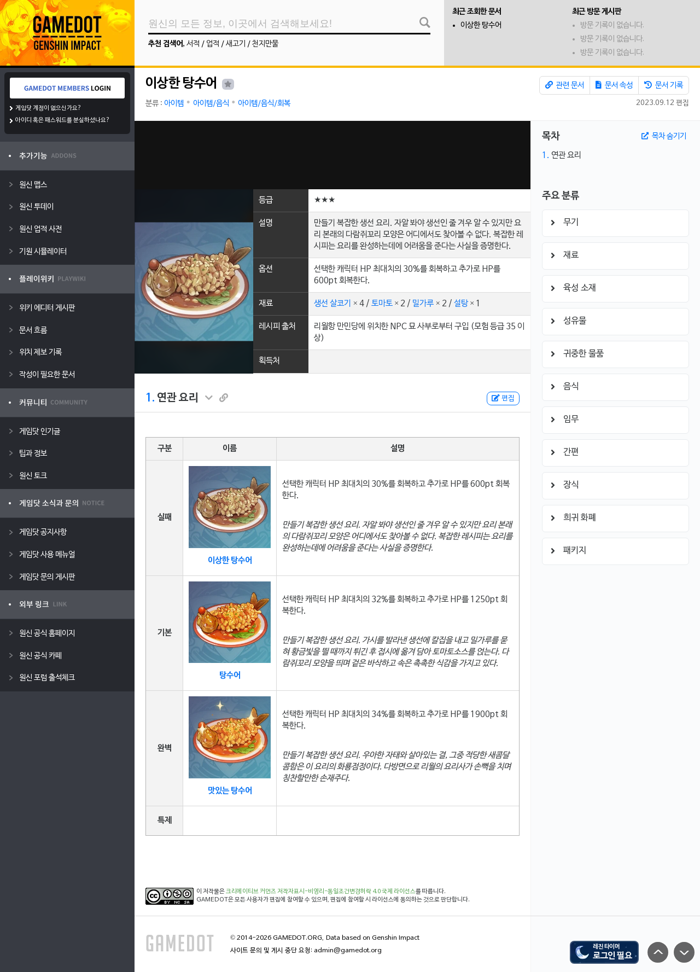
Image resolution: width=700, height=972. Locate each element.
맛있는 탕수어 (230, 791)
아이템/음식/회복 (264, 104)
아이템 (174, 104)
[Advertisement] (332, 155)
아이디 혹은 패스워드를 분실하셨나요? (62, 120)
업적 (212, 44)
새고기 (236, 44)
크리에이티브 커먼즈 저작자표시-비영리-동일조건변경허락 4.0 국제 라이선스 (321, 891)
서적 (193, 44)
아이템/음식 (211, 104)
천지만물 (265, 44)
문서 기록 (663, 85)
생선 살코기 (332, 303)
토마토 (382, 303)
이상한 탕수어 (480, 25)
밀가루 (423, 303)
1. (150, 398)
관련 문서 (564, 85)
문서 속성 (614, 85)
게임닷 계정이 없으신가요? (48, 108)
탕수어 (230, 675)
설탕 (461, 303)
